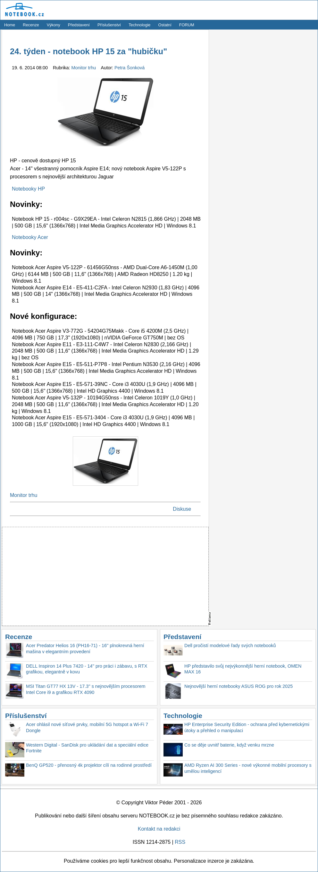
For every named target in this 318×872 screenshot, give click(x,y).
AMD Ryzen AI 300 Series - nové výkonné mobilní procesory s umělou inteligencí (248, 768)
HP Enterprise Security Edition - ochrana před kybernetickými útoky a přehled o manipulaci (246, 727)
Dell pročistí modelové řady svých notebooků (230, 645)
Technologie (139, 24)
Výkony (53, 24)
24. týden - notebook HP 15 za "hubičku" (88, 51)
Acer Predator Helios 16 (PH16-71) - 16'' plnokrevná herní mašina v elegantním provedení (85, 648)
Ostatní (165, 24)
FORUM (186, 24)
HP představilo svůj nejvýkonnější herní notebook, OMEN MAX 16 (242, 669)
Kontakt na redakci (159, 829)
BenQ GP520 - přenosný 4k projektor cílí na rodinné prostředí (89, 765)
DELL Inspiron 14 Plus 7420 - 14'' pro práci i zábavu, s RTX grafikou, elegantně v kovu (86, 669)
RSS (180, 842)
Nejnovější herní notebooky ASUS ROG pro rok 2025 (238, 686)
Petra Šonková (129, 67)
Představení (79, 24)
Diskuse (182, 509)
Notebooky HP (28, 189)
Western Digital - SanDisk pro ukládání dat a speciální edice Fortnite (87, 748)
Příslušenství (109, 24)
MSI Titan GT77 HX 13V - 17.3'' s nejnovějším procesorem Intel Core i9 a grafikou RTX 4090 (86, 689)
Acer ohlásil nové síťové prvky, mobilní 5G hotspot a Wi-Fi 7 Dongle (87, 727)
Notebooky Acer (30, 237)
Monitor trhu (84, 67)
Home (9, 24)
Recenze (31, 24)
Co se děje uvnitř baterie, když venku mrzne (229, 745)
